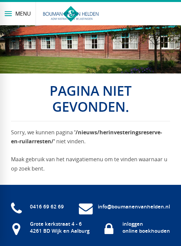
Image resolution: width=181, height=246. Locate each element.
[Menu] (18, 13)
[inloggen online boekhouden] (136, 227)
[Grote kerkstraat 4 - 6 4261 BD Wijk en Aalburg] (50, 227)
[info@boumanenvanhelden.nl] (124, 206)
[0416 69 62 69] (37, 206)
